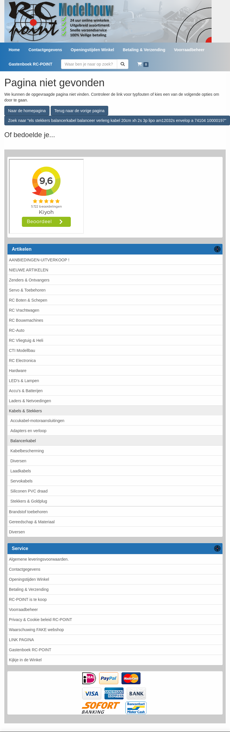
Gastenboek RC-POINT (30, 649)
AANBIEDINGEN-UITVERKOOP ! (39, 260)
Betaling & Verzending (29, 589)
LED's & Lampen (24, 380)
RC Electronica (22, 360)
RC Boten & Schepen (28, 300)
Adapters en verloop (28, 430)
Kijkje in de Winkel (25, 660)
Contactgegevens (24, 569)
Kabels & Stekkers (25, 411)
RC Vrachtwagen (24, 310)
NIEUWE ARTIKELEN (28, 270)
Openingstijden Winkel (29, 579)
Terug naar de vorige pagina (79, 110)
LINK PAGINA (21, 639)
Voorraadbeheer (23, 609)
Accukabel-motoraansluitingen (37, 420)
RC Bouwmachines (26, 320)
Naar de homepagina (27, 110)
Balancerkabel (23, 440)
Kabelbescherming (27, 451)
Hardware (17, 370)
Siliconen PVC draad (28, 491)
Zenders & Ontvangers (29, 280)
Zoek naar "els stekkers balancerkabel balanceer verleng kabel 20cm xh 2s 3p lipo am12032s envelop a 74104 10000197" (117, 120)
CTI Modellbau (22, 350)
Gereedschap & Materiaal (32, 522)
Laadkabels (20, 471)
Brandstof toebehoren (28, 511)
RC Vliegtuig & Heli (26, 340)
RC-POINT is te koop (28, 599)
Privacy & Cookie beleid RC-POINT (40, 619)
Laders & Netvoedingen (30, 400)
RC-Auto (16, 330)
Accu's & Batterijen (26, 390)
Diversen (18, 461)
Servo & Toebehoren (27, 290)
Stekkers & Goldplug (28, 501)
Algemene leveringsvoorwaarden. (39, 559)
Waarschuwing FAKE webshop (36, 629)
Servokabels (21, 481)
